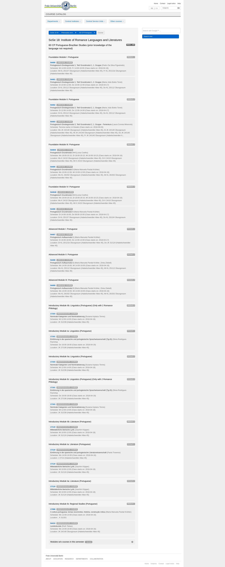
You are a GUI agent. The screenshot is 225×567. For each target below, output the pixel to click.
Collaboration (96, 559)
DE (152, 8)
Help (179, 3)
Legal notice (171, 3)
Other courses (117, 21)
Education (58, 559)
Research (69, 559)
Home (156, 3)
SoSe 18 (54, 33)
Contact (162, 3)
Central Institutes (73, 21)
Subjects (166, 8)
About (48, 559)
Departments (53, 21)
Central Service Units (95, 21)
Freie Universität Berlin (54, 556)
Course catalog (56, 14)
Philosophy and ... (68, 33)
